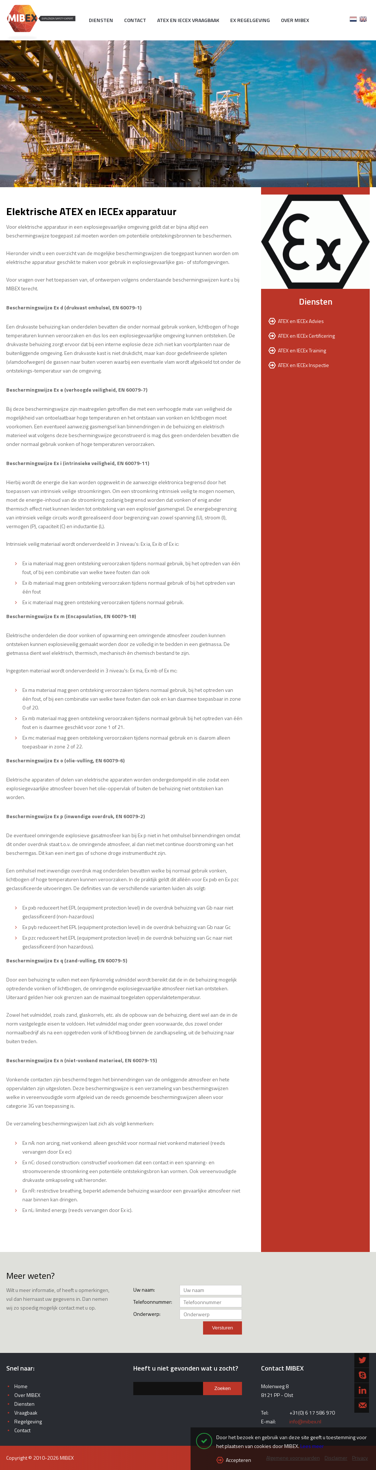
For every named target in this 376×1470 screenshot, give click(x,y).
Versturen (222, 1328)
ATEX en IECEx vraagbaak (188, 20)
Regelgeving (28, 1421)
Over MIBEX (295, 20)
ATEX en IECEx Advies (301, 321)
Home (21, 1386)
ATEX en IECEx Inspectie (303, 365)
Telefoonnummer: (149, 1302)
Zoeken (222, 1388)
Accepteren (238, 1460)
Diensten (101, 20)
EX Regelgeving (250, 20)
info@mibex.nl (305, 1421)
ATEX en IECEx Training (302, 350)
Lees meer (312, 1446)
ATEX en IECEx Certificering (306, 336)
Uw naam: (144, 1289)
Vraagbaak (25, 1412)
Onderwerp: (146, 1314)
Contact (135, 20)
